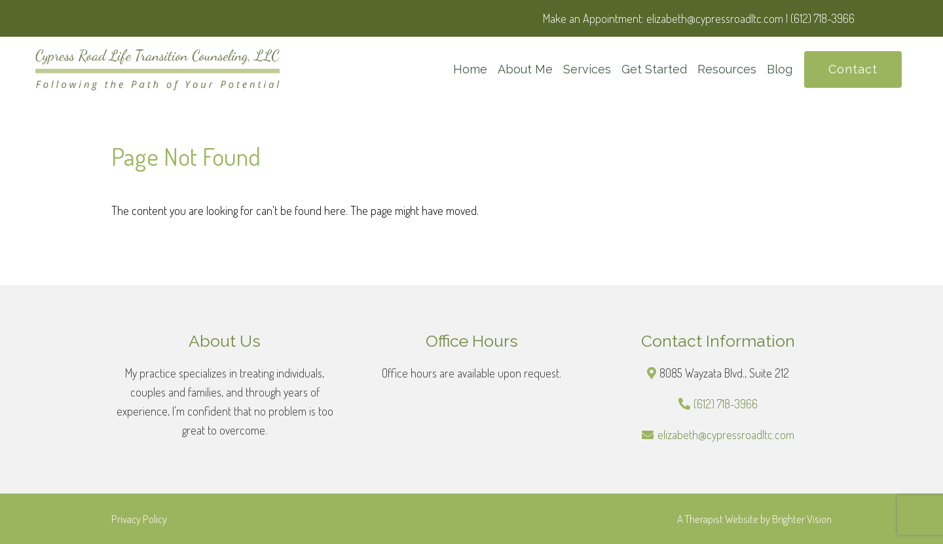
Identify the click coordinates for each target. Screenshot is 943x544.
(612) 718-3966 (725, 404)
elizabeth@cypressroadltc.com (725, 434)
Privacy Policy (139, 519)
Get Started (654, 69)
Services (587, 69)
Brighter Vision (802, 519)
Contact (853, 69)
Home (470, 69)
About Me (525, 69)
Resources (726, 69)
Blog (779, 69)
